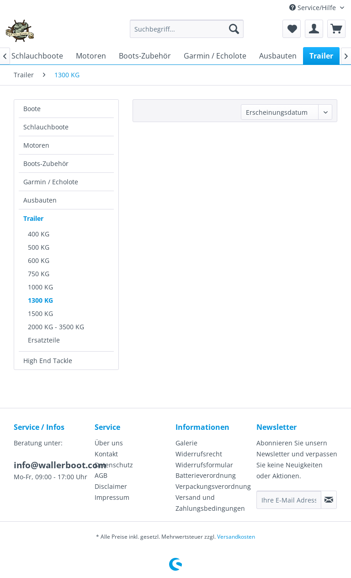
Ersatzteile (44, 340)
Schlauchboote (46, 127)
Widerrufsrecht (199, 454)
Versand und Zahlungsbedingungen (210, 503)
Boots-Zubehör (46, 163)
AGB (101, 475)
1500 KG (40, 313)
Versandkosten (236, 537)
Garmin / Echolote (50, 181)
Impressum (112, 497)
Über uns (109, 443)
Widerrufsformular (204, 464)
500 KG (38, 247)
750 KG (38, 273)
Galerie (186, 443)
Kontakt (106, 454)
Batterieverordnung (206, 475)
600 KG (38, 260)
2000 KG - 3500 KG (56, 326)
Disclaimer (111, 486)
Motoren (36, 145)
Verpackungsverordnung (213, 486)
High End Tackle (47, 360)
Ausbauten (40, 200)
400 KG (38, 234)
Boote (32, 108)
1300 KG (40, 300)
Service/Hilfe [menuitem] (313, 7)
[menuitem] (187, 29)
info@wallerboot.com (60, 465)
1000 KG (40, 287)
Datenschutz (114, 464)
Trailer (33, 218)
